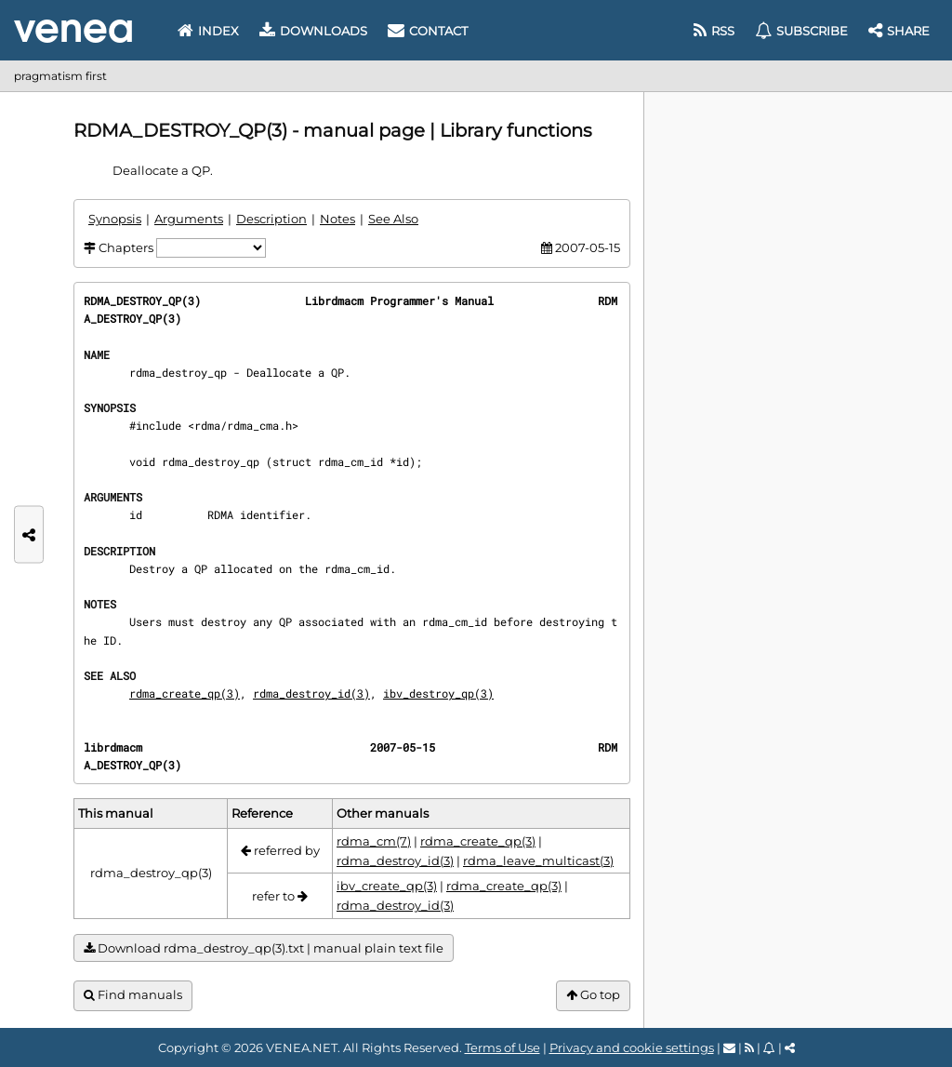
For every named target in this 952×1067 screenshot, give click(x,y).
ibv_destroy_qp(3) (438, 693)
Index (208, 30)
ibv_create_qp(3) (387, 885)
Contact (428, 30)
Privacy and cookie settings (631, 1047)
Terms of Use (502, 1047)
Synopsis (114, 218)
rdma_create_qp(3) (184, 693)
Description (271, 218)
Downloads (313, 30)
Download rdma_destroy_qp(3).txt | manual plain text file (263, 948)
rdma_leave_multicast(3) (538, 860)
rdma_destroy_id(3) (311, 693)
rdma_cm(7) (374, 841)
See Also (393, 218)
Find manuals (133, 995)
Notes (337, 218)
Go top (593, 995)
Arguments (188, 218)
